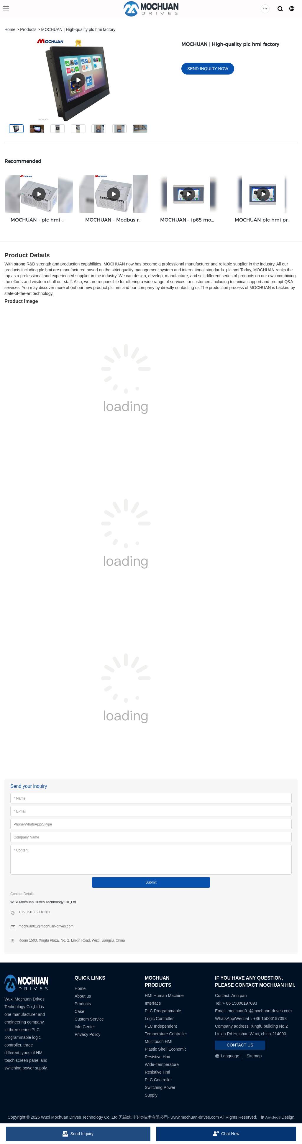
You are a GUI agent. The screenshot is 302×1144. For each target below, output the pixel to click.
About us (83, 996)
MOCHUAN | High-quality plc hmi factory (78, 29)
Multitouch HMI (158, 1041)
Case (79, 1011)
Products (28, 29)
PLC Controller (158, 1079)
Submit (150, 882)
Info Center (85, 1026)
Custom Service (89, 1019)
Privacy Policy (87, 1034)
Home (9, 29)
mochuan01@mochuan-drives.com (260, 1010)
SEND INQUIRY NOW (207, 68)
